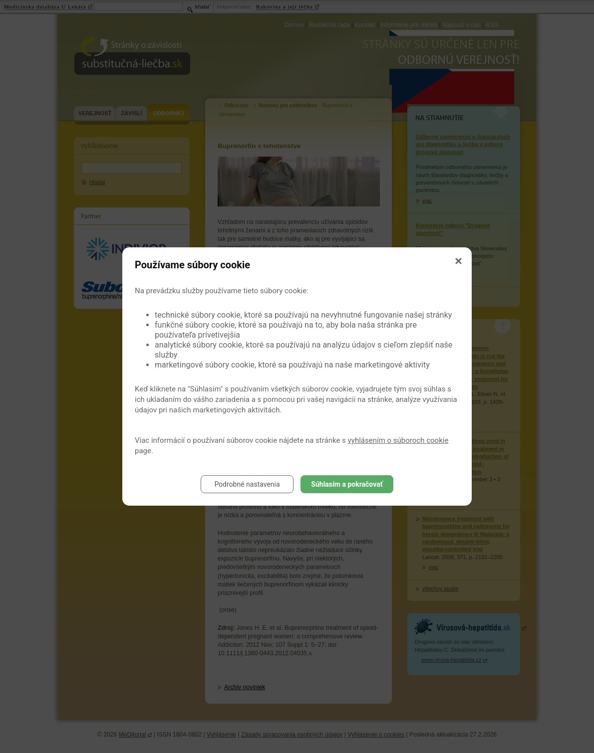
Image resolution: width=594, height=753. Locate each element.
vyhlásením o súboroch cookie (398, 440)
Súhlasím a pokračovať (346, 484)
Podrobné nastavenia (247, 484)
